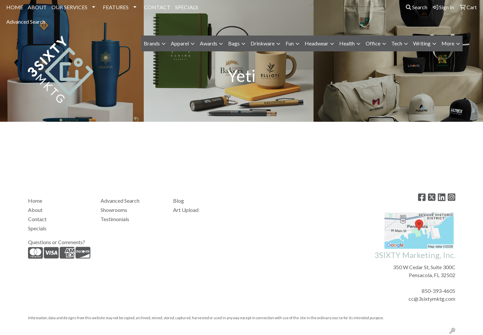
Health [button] (347, 43)
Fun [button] (290, 43)
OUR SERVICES (69, 7)
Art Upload (185, 210)
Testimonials (115, 219)
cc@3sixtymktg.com (431, 299)
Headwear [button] (316, 43)
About (35, 210)
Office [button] (373, 43)
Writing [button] (422, 43)
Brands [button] (152, 43)
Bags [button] (234, 43)
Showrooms (114, 210)
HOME (14, 7)
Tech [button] (396, 43)
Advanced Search (25, 21)
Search (416, 7)
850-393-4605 (438, 291)
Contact (37, 219)
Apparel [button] (180, 43)
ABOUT (37, 7)
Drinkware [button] (263, 43)
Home (35, 200)
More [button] (447, 43)
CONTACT (157, 7)
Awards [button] (208, 43)
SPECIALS (186, 7)
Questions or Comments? (56, 242)
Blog (178, 200)
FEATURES (116, 7)
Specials (37, 228)
